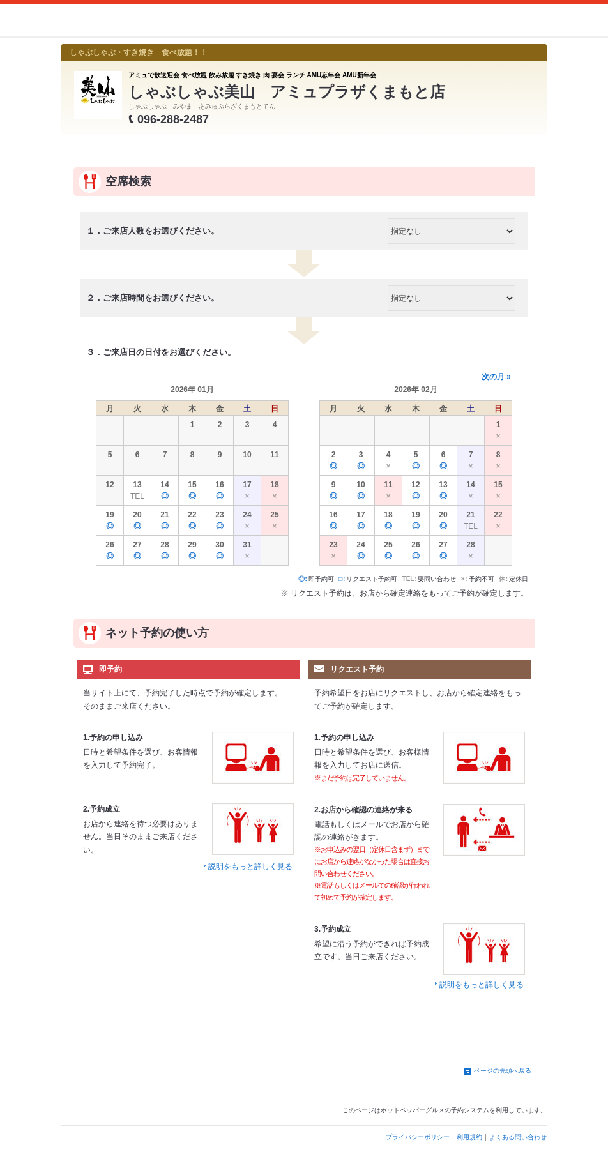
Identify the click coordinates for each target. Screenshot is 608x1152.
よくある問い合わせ (518, 1137)
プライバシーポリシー (418, 1137)
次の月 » (496, 376)
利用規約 (469, 1137)
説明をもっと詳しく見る (250, 866)
